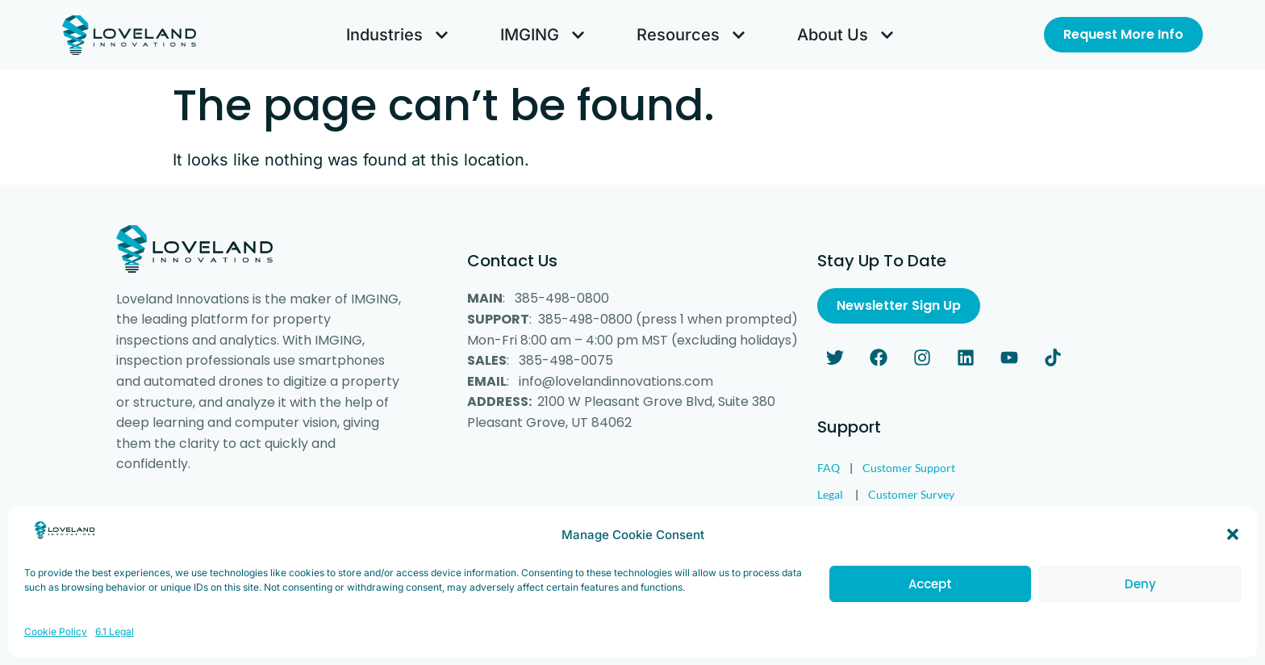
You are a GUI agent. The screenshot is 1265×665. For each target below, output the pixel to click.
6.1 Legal (114, 651)
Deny (1140, 603)
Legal (830, 494)
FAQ (828, 468)
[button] (1233, 554)
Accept (930, 603)
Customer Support (908, 468)
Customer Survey (911, 494)
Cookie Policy (55, 651)
